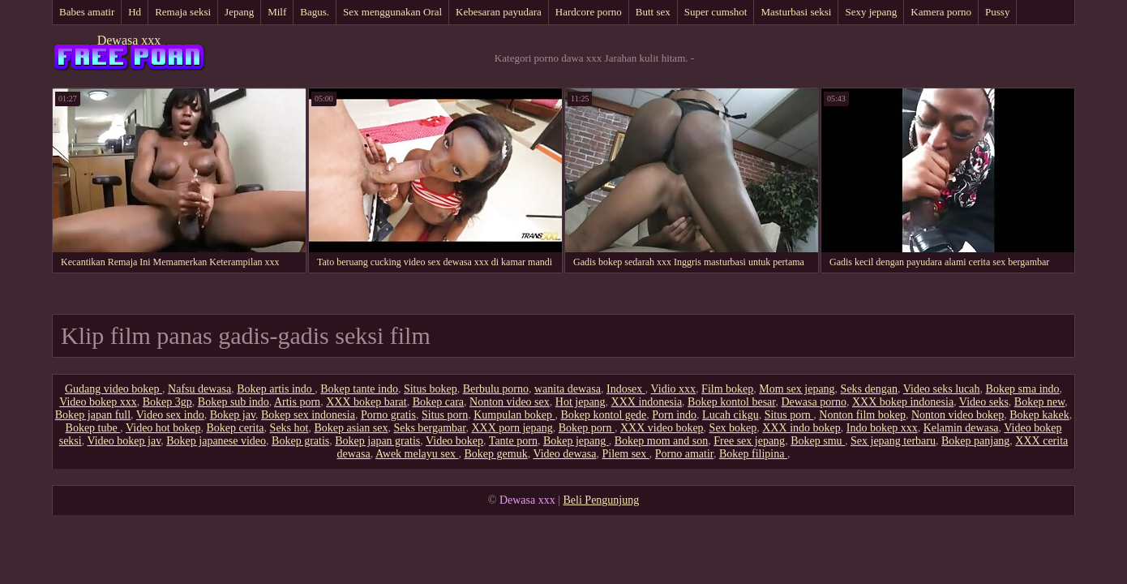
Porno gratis (388, 415)
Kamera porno (941, 12)
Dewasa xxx (129, 40)
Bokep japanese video (216, 441)
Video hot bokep (163, 428)
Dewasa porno (813, 402)
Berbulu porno (496, 389)
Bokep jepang (576, 441)
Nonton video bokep (957, 415)
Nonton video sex (509, 402)
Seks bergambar (429, 428)
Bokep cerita (235, 428)
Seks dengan (869, 389)
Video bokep (454, 441)
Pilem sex (625, 454)
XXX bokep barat (366, 402)
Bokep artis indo (276, 389)
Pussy (997, 12)
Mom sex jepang (796, 389)
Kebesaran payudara (499, 12)
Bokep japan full (93, 415)
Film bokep (727, 389)
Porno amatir (684, 454)
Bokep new (1039, 402)
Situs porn (445, 415)
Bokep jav (232, 415)
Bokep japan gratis (377, 441)
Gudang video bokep (113, 389)
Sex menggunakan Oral (392, 12)
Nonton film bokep (862, 415)
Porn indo (674, 415)
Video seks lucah (941, 389)
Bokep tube (93, 428)
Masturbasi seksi (796, 12)
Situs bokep (430, 389)
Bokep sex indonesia (308, 415)
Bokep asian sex (351, 428)
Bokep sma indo (1023, 389)
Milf (277, 12)
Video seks (984, 402)
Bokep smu (818, 441)
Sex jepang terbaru (893, 441)
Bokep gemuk (495, 454)
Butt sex (653, 12)
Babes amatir (86, 12)
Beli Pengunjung (602, 500)
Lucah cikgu (730, 415)
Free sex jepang (749, 441)
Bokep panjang (975, 441)
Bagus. (314, 12)
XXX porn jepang (511, 428)
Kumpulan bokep (514, 415)
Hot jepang (580, 402)
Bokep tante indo (359, 389)
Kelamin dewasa (961, 428)
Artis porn (297, 402)
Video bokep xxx (98, 402)
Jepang (239, 12)
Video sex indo (170, 415)
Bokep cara (438, 402)
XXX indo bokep (801, 428)
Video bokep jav (124, 441)
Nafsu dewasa (199, 389)
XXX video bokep (662, 428)
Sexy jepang (871, 12)
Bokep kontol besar (731, 402)
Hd (134, 12)
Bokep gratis (300, 441)
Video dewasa (564, 454)
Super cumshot (716, 12)
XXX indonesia (647, 402)
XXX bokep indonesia (902, 402)
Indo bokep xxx (882, 428)
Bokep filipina (753, 454)
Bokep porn (587, 428)
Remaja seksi (183, 12)
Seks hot (289, 428)
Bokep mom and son (662, 441)
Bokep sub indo (233, 402)
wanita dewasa (567, 389)
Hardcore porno (588, 12)
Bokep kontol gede (603, 415)
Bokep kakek (1039, 415)
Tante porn (513, 441)
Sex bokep (733, 428)
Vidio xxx (673, 389)
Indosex (625, 389)
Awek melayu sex (417, 454)
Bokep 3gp (167, 402)
